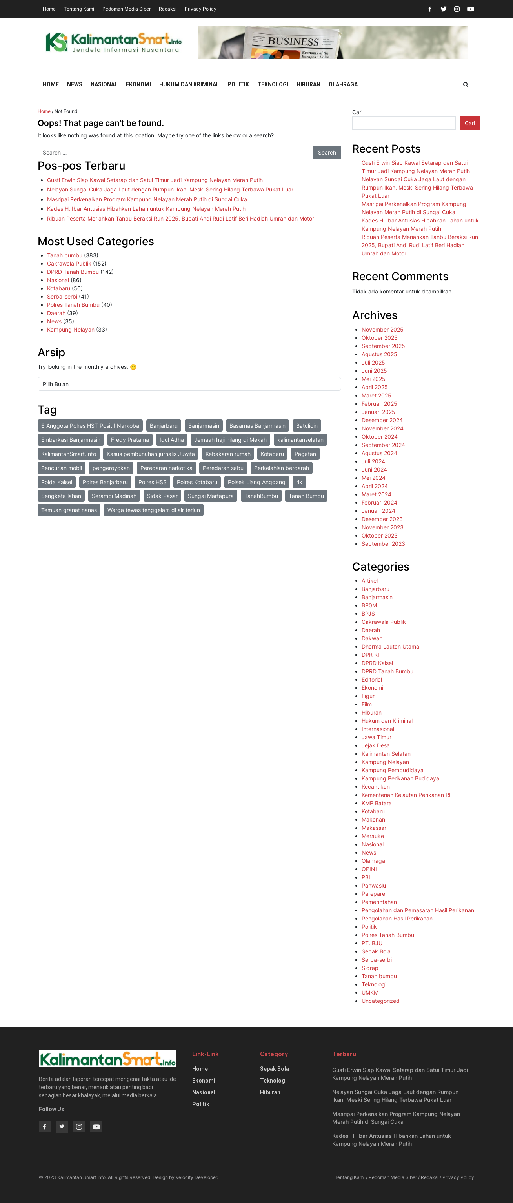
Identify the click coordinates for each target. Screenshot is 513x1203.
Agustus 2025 (379, 354)
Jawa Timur (376, 737)
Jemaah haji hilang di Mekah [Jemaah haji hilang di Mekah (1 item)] (230, 439)
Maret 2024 (376, 494)
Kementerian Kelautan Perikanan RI (406, 794)
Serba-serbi (62, 296)
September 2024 (383, 444)
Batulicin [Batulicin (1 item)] (307, 425)
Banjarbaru (375, 588)
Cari (357, 112)
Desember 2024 (382, 420)
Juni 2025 (374, 370)
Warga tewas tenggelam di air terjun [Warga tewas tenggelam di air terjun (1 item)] (153, 510)
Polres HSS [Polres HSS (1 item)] (152, 482)
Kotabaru (58, 288)
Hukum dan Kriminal (189, 84)
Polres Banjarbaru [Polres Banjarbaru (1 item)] (105, 482)
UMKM (370, 992)
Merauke (373, 836)
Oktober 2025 (380, 337)
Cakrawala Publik (69, 263)
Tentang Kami (79, 9)
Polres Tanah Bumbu (73, 304)
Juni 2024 (374, 469)
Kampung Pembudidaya (393, 770)
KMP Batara (377, 803)
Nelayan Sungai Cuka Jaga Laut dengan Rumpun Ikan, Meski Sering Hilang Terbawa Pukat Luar (170, 189)
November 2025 (383, 329)
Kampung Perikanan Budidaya (400, 778)
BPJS (368, 613)
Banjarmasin (377, 597)
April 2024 (375, 486)
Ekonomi (138, 84)
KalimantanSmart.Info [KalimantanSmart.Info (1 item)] (68, 453)
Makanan (373, 819)
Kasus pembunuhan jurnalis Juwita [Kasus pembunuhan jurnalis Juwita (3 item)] (151, 453)
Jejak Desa (376, 745)
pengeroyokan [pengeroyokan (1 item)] (111, 468)
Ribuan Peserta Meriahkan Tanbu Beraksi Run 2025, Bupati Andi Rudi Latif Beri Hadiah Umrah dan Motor (180, 218)
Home (49, 9)
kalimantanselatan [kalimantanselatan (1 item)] (300, 439)
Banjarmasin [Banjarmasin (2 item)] (203, 425)
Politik (238, 84)
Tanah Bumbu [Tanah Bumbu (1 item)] (306, 495)
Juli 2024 (373, 461)
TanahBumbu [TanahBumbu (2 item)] (261, 495)
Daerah (56, 313)
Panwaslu (374, 885)
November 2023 (383, 527)
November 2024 (383, 428)
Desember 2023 (382, 519)
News (74, 84)
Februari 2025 (379, 403)
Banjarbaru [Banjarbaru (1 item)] (164, 425)
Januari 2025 (378, 411)
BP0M (369, 605)
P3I (366, 877)
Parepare (373, 893)
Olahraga (343, 84)
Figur (368, 696)
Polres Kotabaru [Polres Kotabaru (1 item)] (197, 482)
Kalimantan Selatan (386, 753)
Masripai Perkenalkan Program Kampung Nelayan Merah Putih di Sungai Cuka (147, 199)
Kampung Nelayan (71, 329)
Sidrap (370, 967)
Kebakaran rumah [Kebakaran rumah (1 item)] (228, 453)
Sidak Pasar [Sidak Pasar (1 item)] (162, 495)
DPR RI (370, 654)
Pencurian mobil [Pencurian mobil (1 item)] (61, 468)
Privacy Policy (200, 9)
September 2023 (383, 543)
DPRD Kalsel (377, 663)
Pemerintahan (379, 902)
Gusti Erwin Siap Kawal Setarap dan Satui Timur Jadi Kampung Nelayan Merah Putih (155, 180)
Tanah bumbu (64, 255)
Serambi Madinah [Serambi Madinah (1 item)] (114, 495)
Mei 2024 (374, 477)
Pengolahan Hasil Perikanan (397, 918)
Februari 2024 (379, 502)
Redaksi (167, 9)
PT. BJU (372, 943)
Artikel (370, 580)
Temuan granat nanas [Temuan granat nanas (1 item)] (69, 510)
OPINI (369, 869)
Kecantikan (376, 786)
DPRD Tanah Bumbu (73, 271)
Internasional (378, 728)
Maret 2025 (376, 395)
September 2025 (383, 346)
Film (367, 704)
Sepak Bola (376, 951)
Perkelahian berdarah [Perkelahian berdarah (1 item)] (281, 468)
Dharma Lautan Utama (390, 646)
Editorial (372, 679)
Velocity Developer (196, 1177)
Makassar (374, 827)
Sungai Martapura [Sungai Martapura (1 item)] (211, 495)
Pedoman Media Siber (126, 9)
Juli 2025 (373, 362)
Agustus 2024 (379, 453)
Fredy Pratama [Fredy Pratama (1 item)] (130, 439)
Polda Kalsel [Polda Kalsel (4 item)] (56, 482)
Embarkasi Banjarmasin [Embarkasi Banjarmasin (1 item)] (70, 439)
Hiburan (308, 84)
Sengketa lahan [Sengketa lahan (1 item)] (61, 495)
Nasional (104, 84)
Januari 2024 (378, 510)
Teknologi (272, 84)
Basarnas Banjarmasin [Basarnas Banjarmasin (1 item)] (257, 425)
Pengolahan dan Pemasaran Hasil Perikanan (418, 910)
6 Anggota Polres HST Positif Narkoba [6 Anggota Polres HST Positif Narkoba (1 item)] (90, 425)
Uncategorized (381, 1000)
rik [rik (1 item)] (299, 482)
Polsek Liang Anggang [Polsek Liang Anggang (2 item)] (257, 482)
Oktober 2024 (380, 436)
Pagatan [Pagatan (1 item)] (305, 453)
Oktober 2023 (380, 535)
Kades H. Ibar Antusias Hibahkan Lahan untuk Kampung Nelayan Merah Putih (146, 208)
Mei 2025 (374, 378)
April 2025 (375, 387)
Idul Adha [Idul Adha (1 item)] (172, 439)
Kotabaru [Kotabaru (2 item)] (272, 453)
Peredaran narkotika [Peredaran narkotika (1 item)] (166, 468)
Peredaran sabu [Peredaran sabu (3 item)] (223, 468)
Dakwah (372, 638)
